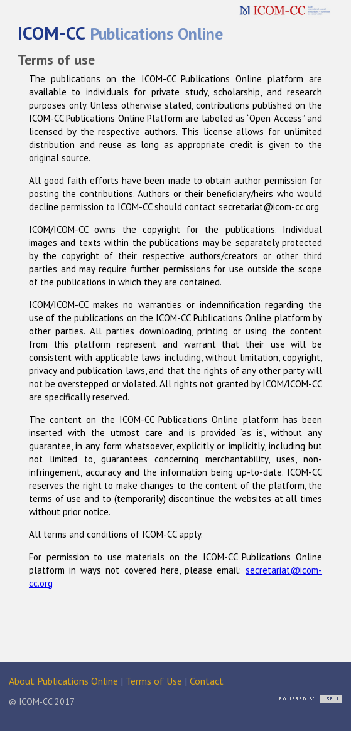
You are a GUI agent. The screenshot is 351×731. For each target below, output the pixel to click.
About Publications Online (63, 681)
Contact (207, 681)
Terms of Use (154, 681)
